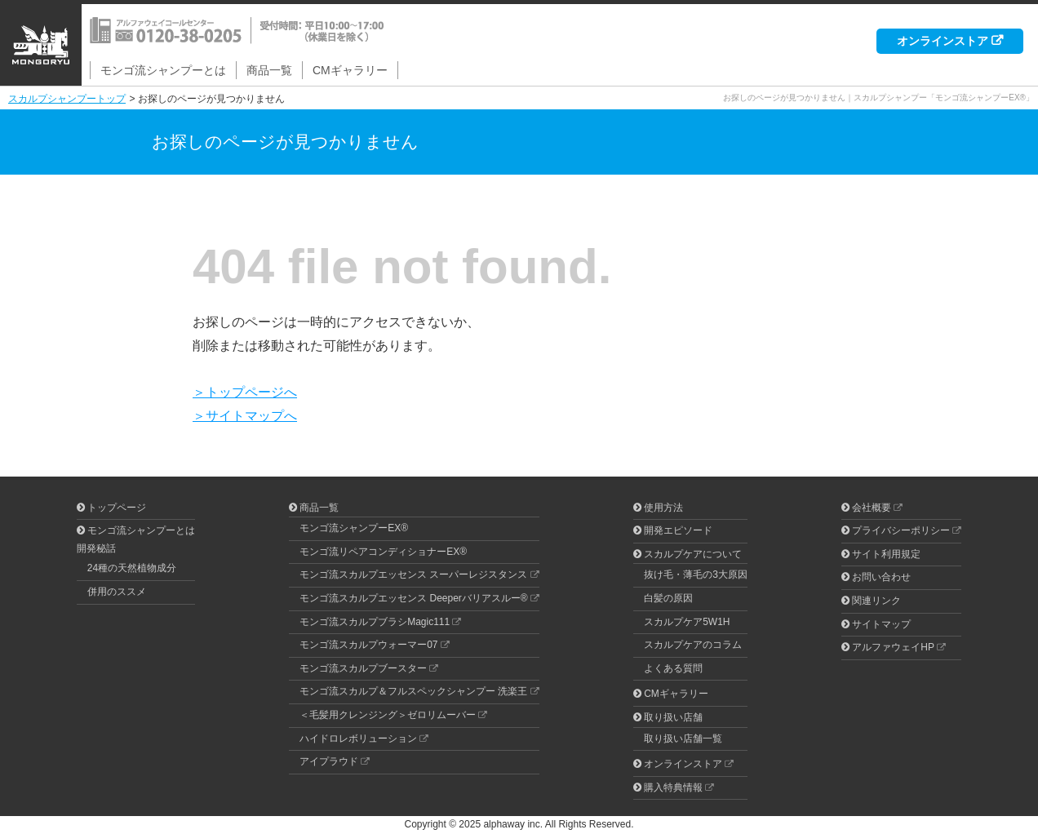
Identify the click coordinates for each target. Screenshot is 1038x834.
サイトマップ (881, 624)
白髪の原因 (668, 598)
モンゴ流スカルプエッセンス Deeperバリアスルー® (413, 598)
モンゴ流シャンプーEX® (353, 528)
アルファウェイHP (893, 647)
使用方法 (663, 507)
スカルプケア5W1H (687, 622)
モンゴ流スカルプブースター (363, 668)
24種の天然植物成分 (131, 568)
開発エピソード (678, 530)
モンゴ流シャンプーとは (163, 70)
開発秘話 (96, 548)
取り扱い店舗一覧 (683, 738)
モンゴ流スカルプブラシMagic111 (374, 622)
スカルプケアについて (693, 554)
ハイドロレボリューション (358, 738)
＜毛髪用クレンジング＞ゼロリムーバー (387, 715)
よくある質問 (673, 668)
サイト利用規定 (886, 554)
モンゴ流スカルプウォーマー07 (368, 644)
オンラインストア (942, 40)
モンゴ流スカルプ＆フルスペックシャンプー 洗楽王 (413, 691)
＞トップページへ (245, 392)
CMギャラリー (350, 70)
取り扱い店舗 (673, 717)
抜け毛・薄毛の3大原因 (695, 574)
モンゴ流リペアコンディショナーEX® (383, 551)
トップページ (116, 507)
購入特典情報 (673, 787)
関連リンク (876, 600)
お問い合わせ (881, 577)
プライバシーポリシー (901, 530)
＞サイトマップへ (245, 416)
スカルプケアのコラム (693, 644)
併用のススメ (116, 591)
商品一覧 (269, 70)
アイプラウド (328, 761)
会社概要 (871, 507)
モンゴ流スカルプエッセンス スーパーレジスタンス (413, 574)
